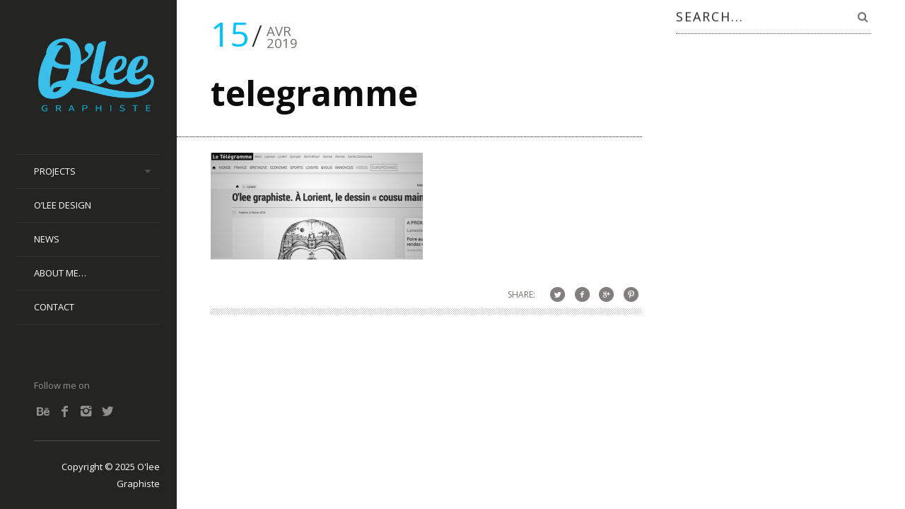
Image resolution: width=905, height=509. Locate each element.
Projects (55, 171)
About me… (60, 273)
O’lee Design (62, 205)
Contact (54, 306)
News (46, 239)
